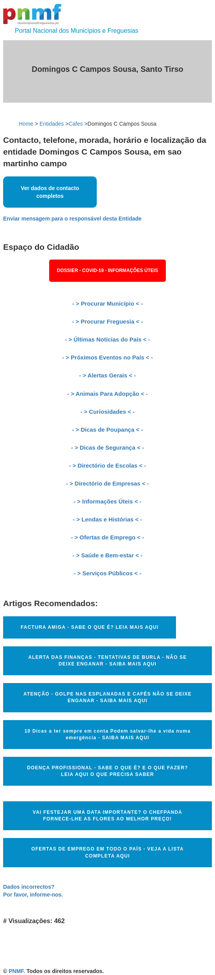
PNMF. (17, 971)
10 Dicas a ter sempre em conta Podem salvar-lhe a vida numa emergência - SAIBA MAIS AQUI (108, 734)
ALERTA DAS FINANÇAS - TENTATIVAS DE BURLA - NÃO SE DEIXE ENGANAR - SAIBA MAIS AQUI (107, 661)
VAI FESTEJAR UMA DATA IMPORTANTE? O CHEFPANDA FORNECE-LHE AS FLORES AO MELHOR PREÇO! (107, 816)
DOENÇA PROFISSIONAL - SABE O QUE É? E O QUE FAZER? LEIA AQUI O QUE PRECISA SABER (107, 771)
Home (26, 124)
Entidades (51, 124)
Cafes (76, 124)
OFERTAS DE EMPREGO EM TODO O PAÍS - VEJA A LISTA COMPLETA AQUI (107, 852)
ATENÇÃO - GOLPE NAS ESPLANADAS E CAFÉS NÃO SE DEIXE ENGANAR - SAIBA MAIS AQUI (107, 697)
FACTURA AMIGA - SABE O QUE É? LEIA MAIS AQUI (89, 627)
